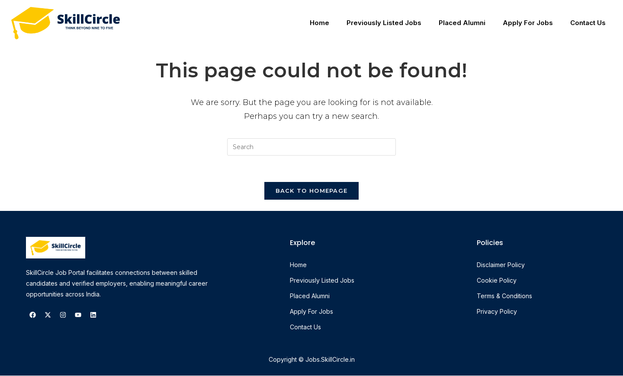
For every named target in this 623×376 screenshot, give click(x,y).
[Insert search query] (311, 147)
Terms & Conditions (504, 296)
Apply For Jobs (528, 23)
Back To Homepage (312, 190)
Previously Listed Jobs (384, 23)
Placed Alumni (462, 23)
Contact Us (588, 23)
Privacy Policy (497, 311)
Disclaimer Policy (501, 265)
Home (319, 23)
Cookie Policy (497, 280)
